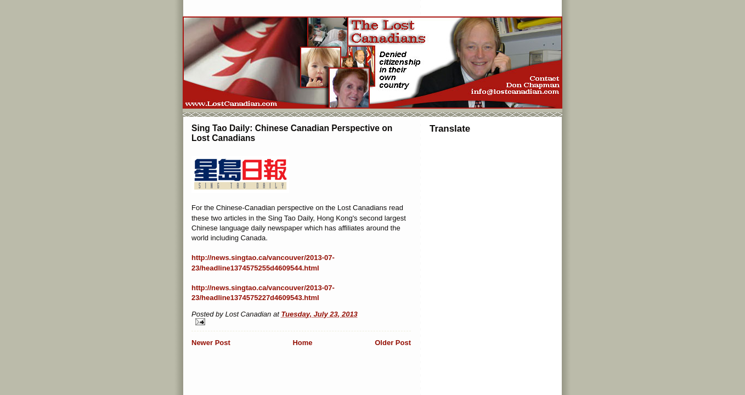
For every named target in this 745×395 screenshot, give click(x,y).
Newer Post (210, 342)
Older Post (393, 342)
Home (302, 342)
